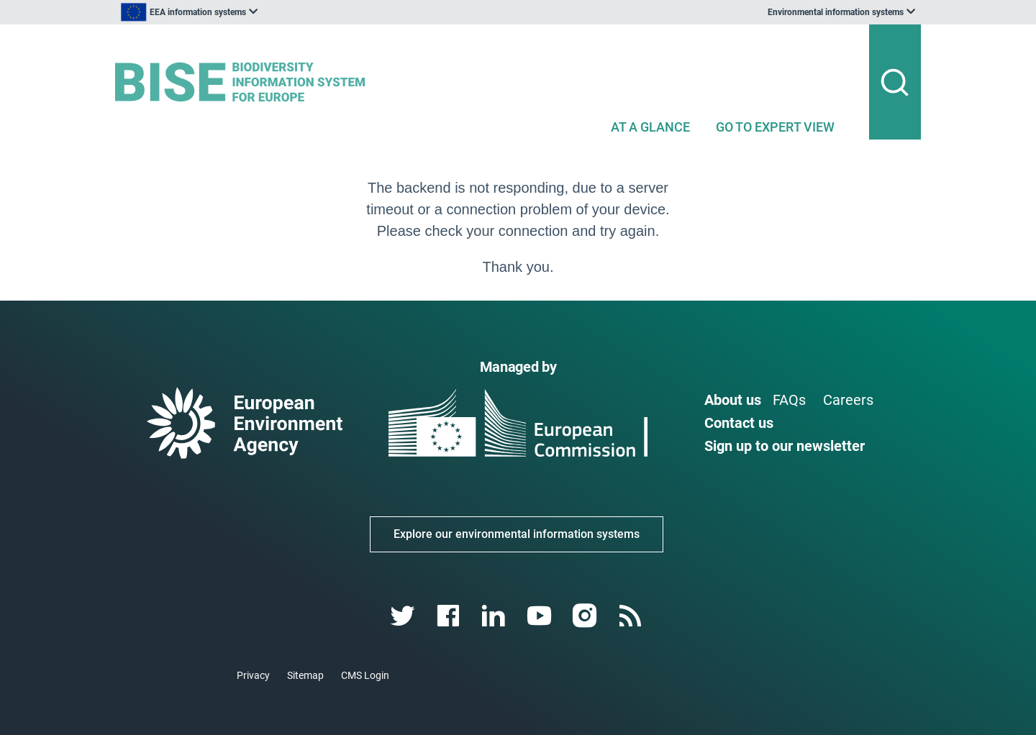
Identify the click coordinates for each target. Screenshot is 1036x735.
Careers (848, 399)
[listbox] (260, 12)
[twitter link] (404, 616)
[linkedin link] (495, 616)
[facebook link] (450, 616)
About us (732, 399)
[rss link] (631, 616)
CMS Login (365, 675)
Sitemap (305, 675)
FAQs (789, 399)
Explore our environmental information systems (517, 534)
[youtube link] (540, 616)
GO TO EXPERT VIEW (775, 126)
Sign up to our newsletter (784, 446)
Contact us (738, 423)
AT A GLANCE (650, 126)
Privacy (253, 675)
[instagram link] (586, 616)
